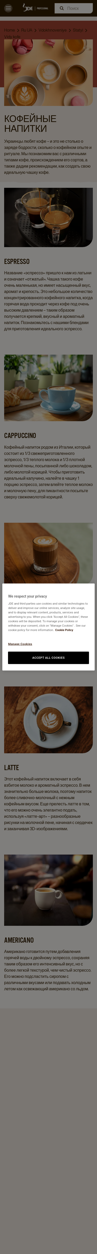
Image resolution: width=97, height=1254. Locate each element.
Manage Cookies (20, 644)
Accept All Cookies (48, 658)
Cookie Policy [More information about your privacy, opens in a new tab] (64, 630)
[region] (48, 627)
